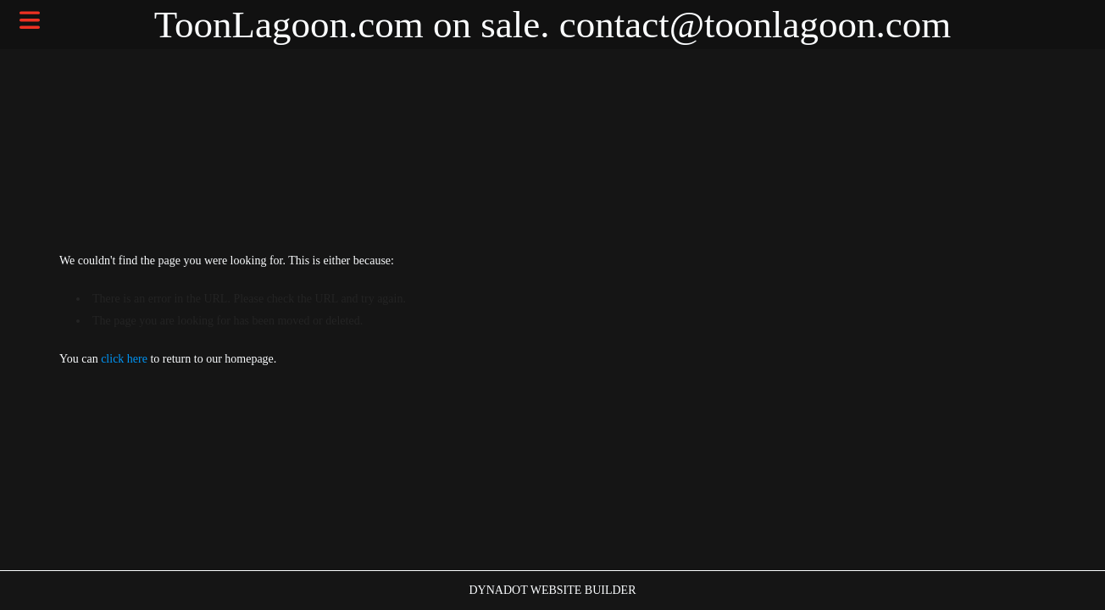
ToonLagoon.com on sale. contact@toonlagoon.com (553, 24)
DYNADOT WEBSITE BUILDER (552, 590)
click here (124, 358)
